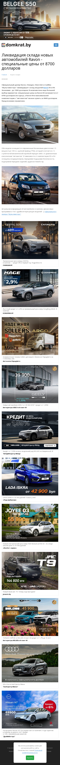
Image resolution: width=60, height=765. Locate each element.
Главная (4, 74)
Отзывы (48, 751)
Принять (30, 758)
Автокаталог (49, 748)
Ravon (45, 87)
